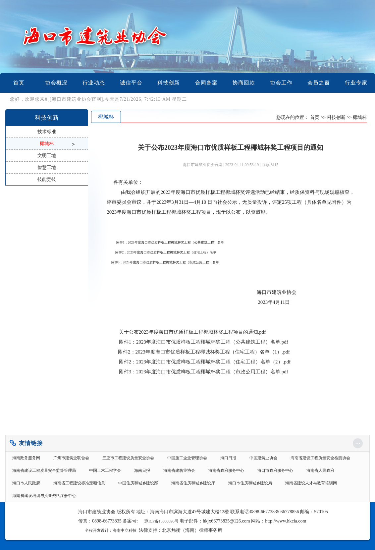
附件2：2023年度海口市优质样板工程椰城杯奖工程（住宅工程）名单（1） (200, 352)
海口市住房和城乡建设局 (250, 483)
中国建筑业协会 (263, 458)
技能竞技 (46, 179)
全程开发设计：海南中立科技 (110, 530)
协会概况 (56, 82)
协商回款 (244, 82)
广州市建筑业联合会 (71, 458)
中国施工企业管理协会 (187, 458)
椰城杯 (47, 143)
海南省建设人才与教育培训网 (311, 483)
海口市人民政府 (26, 483)
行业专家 (356, 82)
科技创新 (168, 82)
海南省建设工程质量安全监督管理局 (44, 470)
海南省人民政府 (320, 470)
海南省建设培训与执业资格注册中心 (44, 495)
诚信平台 (131, 82)
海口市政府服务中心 (275, 470)
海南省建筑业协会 (179, 470)
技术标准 (46, 131)
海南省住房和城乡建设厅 (193, 483)
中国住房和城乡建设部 (138, 483)
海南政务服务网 (26, 458)
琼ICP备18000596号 (161, 521)
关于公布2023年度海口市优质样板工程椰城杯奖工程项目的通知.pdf (192, 332)
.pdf (203, 342)
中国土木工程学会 (105, 470)
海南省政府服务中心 (226, 470)
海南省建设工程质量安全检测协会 (320, 458)
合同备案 (206, 82)
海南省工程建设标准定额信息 (79, 483)
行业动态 (93, 82)
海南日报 (142, 470)
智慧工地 (46, 167)
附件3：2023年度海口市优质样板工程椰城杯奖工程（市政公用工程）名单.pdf (203, 371)
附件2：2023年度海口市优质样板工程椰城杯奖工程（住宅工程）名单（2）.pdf (205, 361)
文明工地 (46, 155)
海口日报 (228, 458)
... (357, 441)
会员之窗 (318, 82)
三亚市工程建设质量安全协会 (128, 458)
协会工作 (281, 82)
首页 (19, 82)
